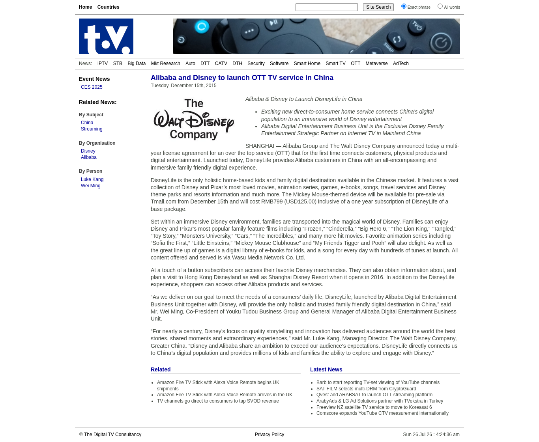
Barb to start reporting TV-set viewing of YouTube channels (378, 382)
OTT (355, 63)
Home (85, 7)
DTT (205, 63)
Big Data (136, 63)
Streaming (92, 129)
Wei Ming (91, 185)
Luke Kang (92, 179)
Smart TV (335, 63)
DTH (237, 63)
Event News (94, 79)
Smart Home (307, 63)
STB (117, 63)
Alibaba (89, 157)
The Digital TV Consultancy (112, 434)
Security (255, 63)
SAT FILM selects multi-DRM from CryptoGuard (366, 389)
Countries (108, 7)
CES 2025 (92, 87)
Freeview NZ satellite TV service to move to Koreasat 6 (374, 407)
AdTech (401, 63)
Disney (88, 151)
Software (279, 63)
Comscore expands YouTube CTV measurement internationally (382, 413)
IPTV (102, 63)
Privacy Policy (269, 434)
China (87, 122)
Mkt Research (165, 63)
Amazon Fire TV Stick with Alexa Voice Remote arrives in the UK (224, 394)
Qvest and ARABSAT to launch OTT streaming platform (374, 394)
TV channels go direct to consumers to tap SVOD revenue (218, 401)
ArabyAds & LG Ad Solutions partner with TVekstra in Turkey (379, 401)
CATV (221, 63)
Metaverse (377, 63)
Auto (190, 63)
